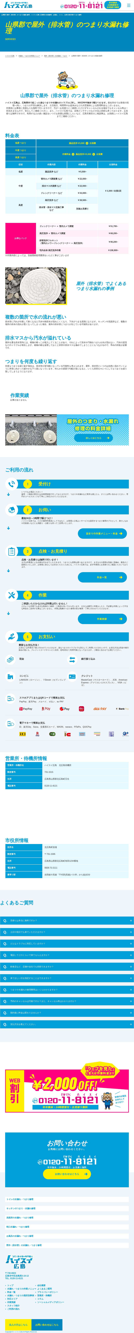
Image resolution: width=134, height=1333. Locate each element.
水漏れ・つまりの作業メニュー (29, 56)
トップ (10, 1285)
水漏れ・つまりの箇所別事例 (20, 1295)
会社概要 (41, 1285)
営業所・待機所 (44, 1295)
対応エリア (12, 1299)
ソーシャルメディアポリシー (50, 1302)
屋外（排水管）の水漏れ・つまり (55, 56)
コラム (40, 1299)
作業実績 (11, 1302)
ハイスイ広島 (9, 56)
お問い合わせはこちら (47, 1325)
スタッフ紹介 (13, 1306)
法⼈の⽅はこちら (18, 1325)
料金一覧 (11, 1292)
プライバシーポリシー (47, 1292)
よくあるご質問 (44, 1289)
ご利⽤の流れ (13, 1309)
